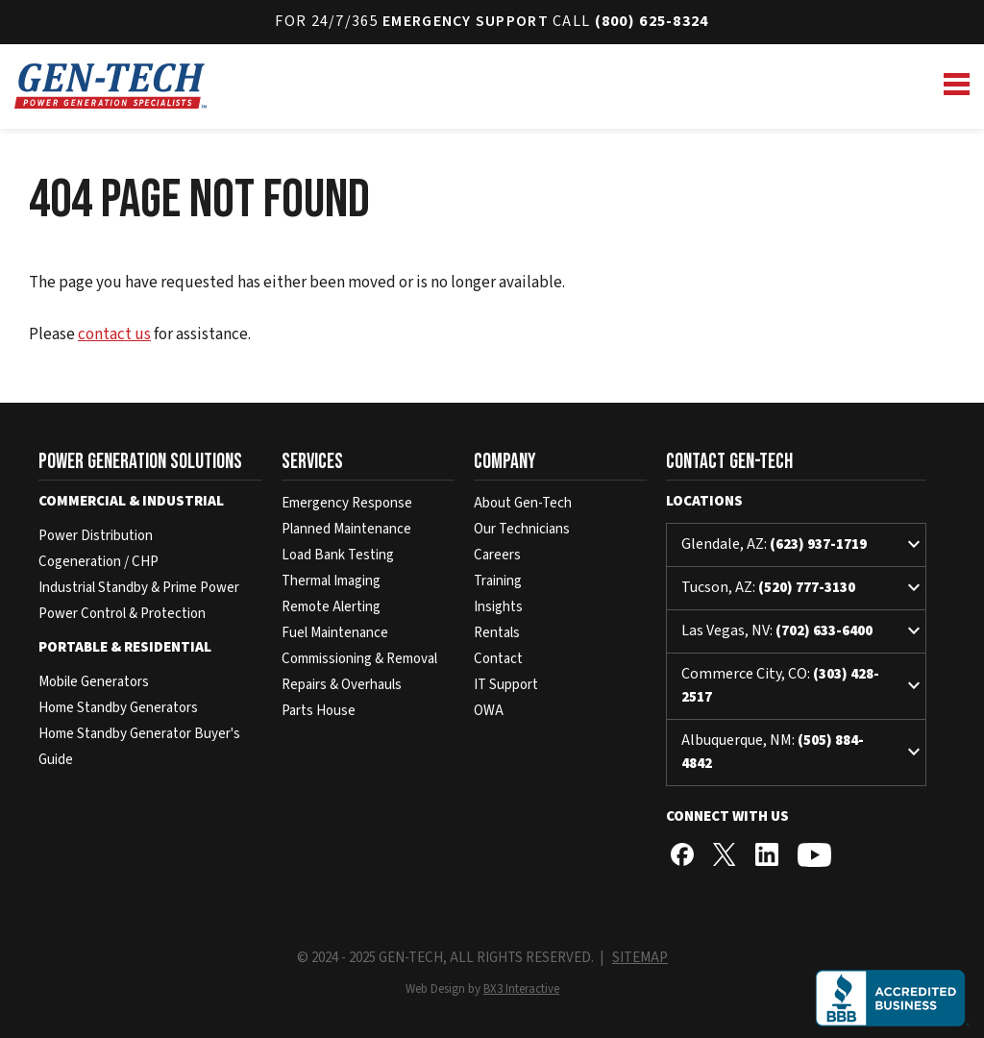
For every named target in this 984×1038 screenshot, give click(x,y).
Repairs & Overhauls (342, 685)
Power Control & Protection (122, 614)
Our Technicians (522, 529)
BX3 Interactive (521, 989)
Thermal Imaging (331, 581)
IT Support (506, 685)
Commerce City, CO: (803, 685)
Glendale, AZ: (803, 544)
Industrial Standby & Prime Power (138, 588)
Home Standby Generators (118, 708)
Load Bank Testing (338, 555)
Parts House (319, 711)
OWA (489, 711)
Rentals (497, 633)
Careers (497, 555)
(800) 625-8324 (652, 21)
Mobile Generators (93, 682)
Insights (498, 607)
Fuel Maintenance (335, 633)
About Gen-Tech (523, 503)
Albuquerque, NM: (803, 751)
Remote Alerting (331, 607)
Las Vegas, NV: (803, 631)
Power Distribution (95, 536)
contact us (114, 334)
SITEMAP (640, 958)
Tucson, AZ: (803, 588)
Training (498, 581)
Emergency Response (347, 503)
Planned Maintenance (346, 529)
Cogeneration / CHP (98, 562)
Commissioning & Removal (359, 659)
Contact (498, 659)
